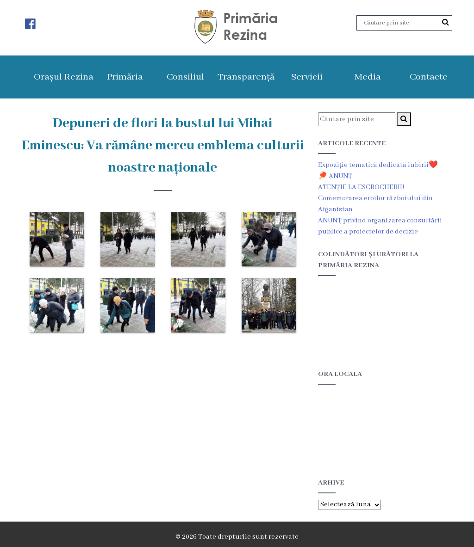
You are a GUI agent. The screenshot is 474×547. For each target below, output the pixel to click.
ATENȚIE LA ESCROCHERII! (361, 187)
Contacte (429, 77)
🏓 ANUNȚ (335, 176)
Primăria (124, 77)
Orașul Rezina (64, 77)
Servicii (307, 77)
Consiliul (185, 77)
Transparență (246, 77)
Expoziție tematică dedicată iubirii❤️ (378, 165)
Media (368, 77)
